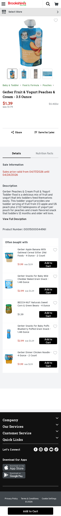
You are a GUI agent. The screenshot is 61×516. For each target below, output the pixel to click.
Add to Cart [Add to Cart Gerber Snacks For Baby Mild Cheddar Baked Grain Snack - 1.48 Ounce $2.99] (48, 291)
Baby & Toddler (11, 85)
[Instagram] (46, 450)
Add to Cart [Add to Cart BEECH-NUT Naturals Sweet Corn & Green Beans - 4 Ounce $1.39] (48, 314)
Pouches (47, 85)
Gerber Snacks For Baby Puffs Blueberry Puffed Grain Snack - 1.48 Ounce (34, 329)
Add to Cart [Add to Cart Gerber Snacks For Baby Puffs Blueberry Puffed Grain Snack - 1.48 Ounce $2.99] (48, 341)
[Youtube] (51, 450)
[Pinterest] (41, 450)
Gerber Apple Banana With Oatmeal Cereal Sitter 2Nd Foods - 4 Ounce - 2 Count (32, 252)
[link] (45, 132)
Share (16, 132)
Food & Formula (30, 85)
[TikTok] (56, 450)
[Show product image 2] (24, 74)
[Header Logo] (16, 3)
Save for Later (44, 132)
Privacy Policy (11, 498)
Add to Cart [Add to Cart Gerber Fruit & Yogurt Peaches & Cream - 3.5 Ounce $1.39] (30, 511)
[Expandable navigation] (3, 4)
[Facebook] (36, 450)
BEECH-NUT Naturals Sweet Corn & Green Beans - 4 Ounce (34, 304)
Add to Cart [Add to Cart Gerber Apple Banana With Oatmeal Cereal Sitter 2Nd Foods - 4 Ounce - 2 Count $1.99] (48, 264)
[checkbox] (55, 20)
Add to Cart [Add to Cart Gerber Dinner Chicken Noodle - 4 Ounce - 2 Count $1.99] (48, 364)
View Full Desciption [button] (14, 219)
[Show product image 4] (47, 74)
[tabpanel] (30, 266)
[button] (48, 4)
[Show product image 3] (36, 74)
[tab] (17, 153)
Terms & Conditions (30, 498)
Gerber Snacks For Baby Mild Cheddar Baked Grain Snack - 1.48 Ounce (33, 279)
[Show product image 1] (12, 74)
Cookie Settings (49, 498)
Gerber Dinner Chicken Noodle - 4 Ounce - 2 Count (35, 354)
